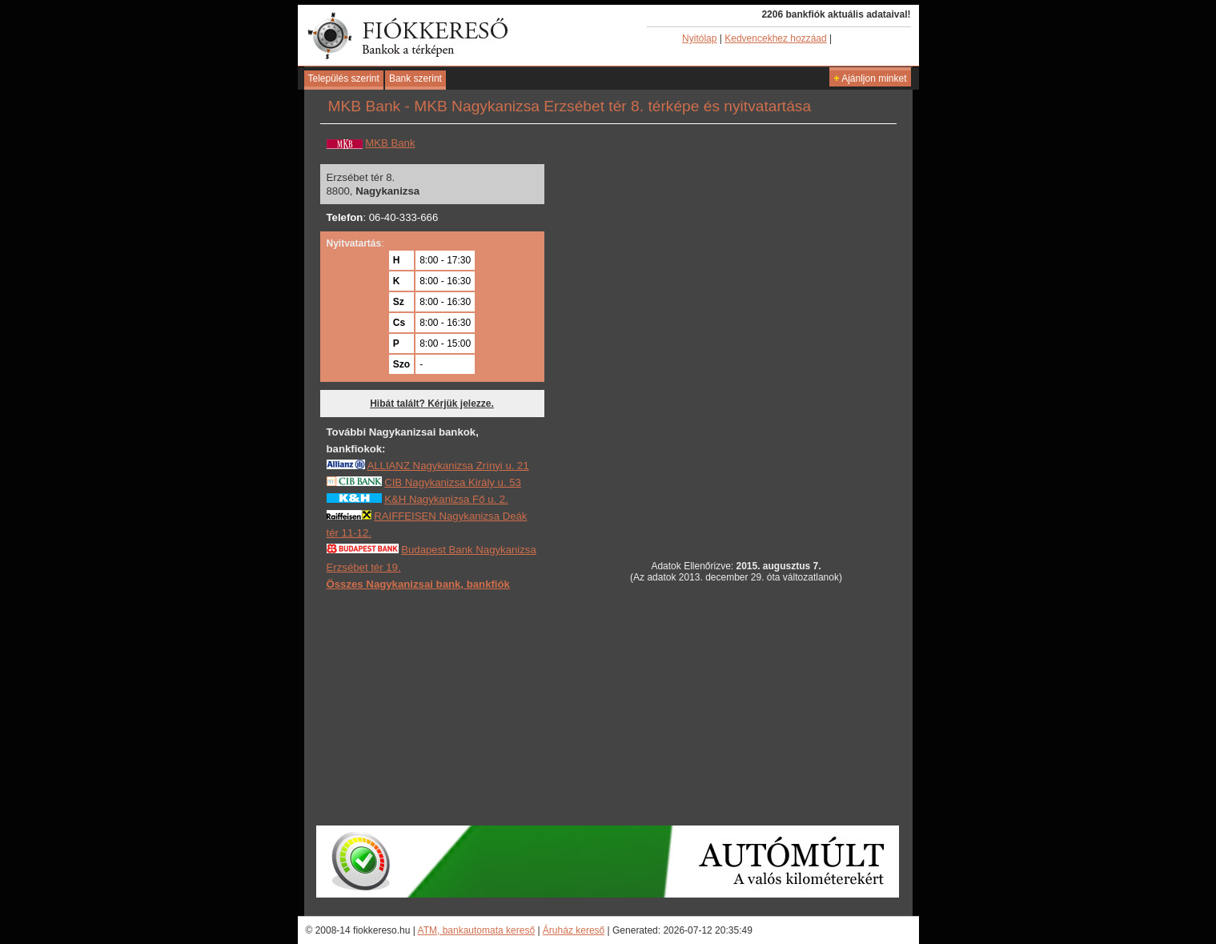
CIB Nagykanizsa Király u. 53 (452, 482)
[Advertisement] (607, 707)
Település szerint (343, 78)
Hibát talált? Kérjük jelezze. (432, 403)
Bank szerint (415, 78)
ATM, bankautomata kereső (477, 930)
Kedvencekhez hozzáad (775, 38)
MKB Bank (390, 143)
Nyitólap (699, 38)
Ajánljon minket (869, 78)
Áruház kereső (573, 930)
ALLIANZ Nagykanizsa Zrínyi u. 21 (447, 466)
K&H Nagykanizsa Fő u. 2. (446, 499)
